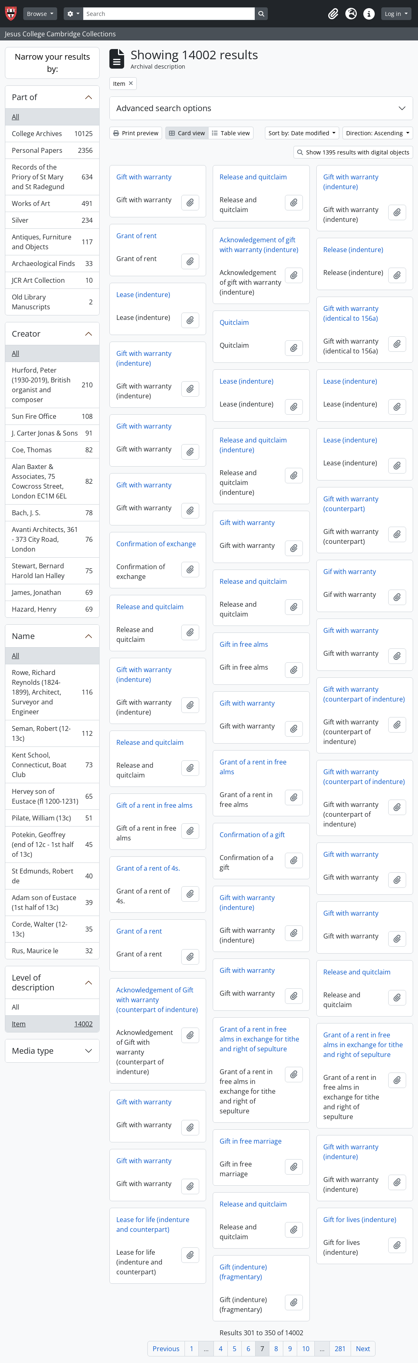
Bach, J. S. (52, 514)
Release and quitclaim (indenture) (253, 445)
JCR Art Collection (52, 282)
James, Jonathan (52, 594)
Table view (231, 133)
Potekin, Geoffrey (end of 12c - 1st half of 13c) (52, 844)
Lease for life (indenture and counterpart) (152, 1224)
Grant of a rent (139, 931)
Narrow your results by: (52, 62)
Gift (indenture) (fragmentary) (243, 1271)
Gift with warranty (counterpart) (350, 503)
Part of (24, 97)
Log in (394, 14)
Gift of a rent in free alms (154, 805)
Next (363, 1348)
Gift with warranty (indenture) (350, 181)
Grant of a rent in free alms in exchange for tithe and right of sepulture (259, 1039)
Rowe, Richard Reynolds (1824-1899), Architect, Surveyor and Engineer (52, 692)
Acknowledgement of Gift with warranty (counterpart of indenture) (157, 999)
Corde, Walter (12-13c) (52, 929)
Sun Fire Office (52, 418)
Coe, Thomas (52, 451)
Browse (38, 14)
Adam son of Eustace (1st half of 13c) (52, 902)
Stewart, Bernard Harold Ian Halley (52, 570)
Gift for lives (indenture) (359, 1219)
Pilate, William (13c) (52, 820)
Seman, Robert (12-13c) (52, 733)
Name (23, 635)
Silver (52, 222)
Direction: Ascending (375, 133)
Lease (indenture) (143, 294)
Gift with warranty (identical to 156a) (350, 313)
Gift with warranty (143, 176)
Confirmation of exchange (156, 543)
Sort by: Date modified (300, 133)
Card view (187, 133)
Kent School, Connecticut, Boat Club (52, 765)
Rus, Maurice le (52, 952)
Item (52, 1025)
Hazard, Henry (52, 610)
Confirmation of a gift (252, 834)
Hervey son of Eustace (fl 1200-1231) (52, 796)
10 (305, 1348)
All (15, 116)
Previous (166, 1348)
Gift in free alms (244, 644)
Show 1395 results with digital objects (353, 152)
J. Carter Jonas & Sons (52, 435)
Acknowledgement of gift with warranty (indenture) (259, 244)
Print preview (135, 133)
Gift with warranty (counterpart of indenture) (364, 694)
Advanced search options (163, 108)
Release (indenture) (353, 249)
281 (340, 1348)
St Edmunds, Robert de (52, 876)
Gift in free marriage (251, 1141)
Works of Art (52, 205)
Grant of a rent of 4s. (148, 868)
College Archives (52, 135)
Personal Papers (52, 152)
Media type (32, 1050)
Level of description (33, 982)
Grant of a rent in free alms (253, 766)
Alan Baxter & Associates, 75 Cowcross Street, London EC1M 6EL (52, 481)
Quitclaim (234, 322)
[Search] (169, 13)
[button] (333, 14)
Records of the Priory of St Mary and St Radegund (52, 177)
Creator (26, 333)
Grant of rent (136, 235)
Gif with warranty (349, 571)
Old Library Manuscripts (52, 302)
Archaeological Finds (52, 265)
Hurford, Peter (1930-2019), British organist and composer (52, 385)
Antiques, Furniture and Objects (52, 241)
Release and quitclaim (253, 176)
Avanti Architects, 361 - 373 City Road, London (52, 539)
